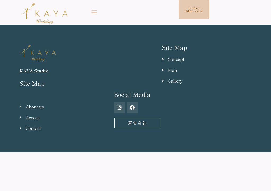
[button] (94, 12)
